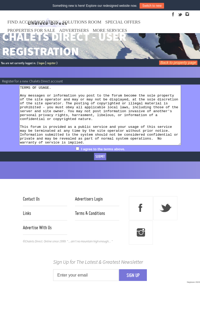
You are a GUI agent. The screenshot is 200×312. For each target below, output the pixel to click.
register (51, 63)
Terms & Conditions (90, 225)
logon (42, 63)
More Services (110, 30)
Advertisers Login (89, 210)
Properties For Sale (31, 30)
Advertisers (74, 30)
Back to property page (178, 63)
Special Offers (122, 22)
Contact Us (31, 210)
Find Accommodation (33, 22)
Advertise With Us (37, 239)
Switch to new (151, 6)
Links (27, 225)
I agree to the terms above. (103, 161)
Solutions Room (82, 22)
